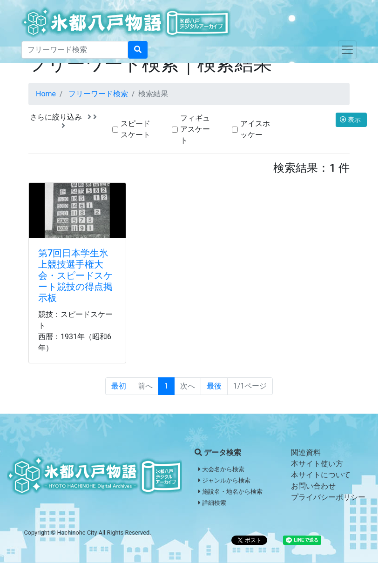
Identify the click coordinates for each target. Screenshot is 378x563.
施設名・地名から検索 (230, 491)
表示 (351, 119)
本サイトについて (321, 474)
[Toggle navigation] (347, 49)
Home (46, 93)
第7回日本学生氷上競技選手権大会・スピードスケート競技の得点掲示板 (75, 275)
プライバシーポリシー (328, 497)
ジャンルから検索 (224, 480)
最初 (118, 386)
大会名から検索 (221, 469)
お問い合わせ (313, 486)
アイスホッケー (255, 129)
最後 (214, 386)
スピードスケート (135, 129)
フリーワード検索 (98, 93)
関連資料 (306, 452)
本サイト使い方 (317, 463)
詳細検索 (212, 502)
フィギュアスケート (195, 129)
